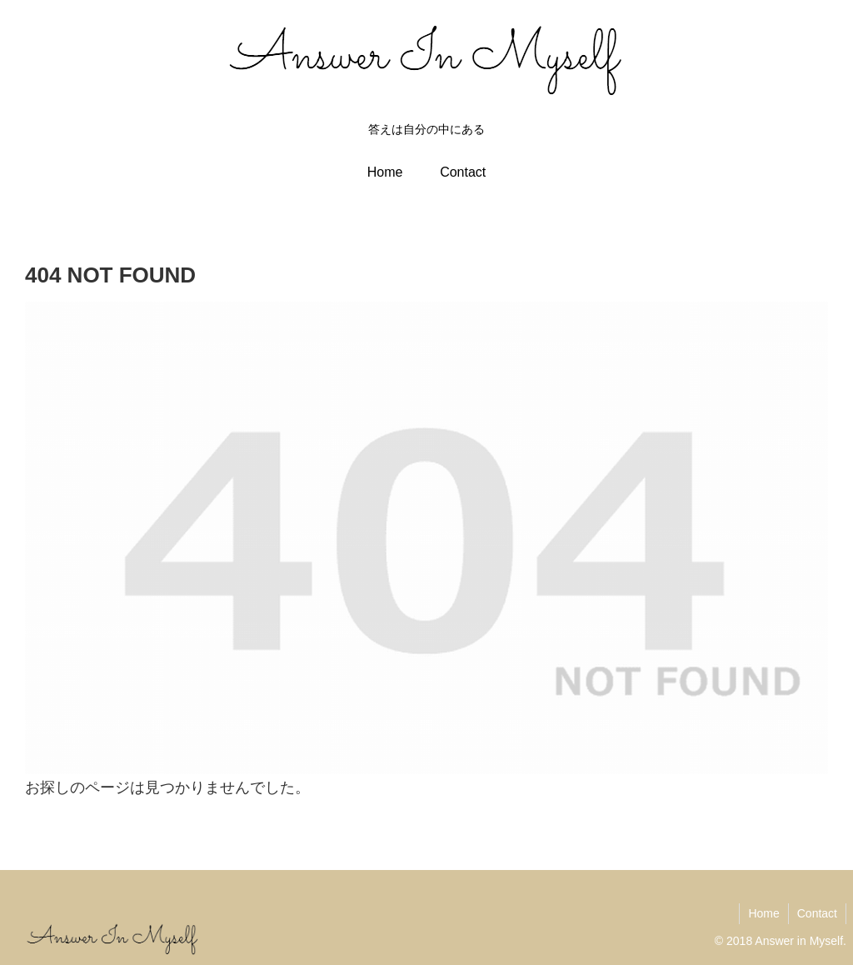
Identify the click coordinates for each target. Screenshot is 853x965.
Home (763, 913)
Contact (817, 913)
